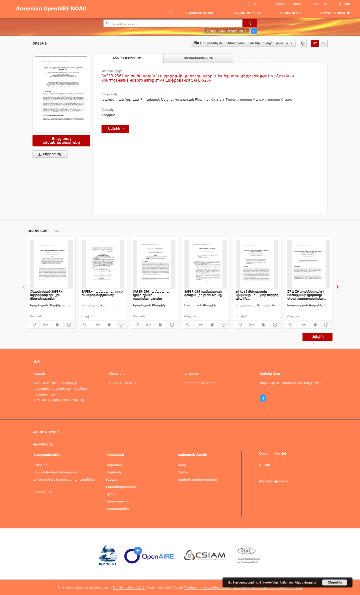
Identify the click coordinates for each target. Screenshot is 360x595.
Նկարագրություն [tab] (127, 58)
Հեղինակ (113, 472)
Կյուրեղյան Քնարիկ (191, 99)
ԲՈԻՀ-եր (41, 465)
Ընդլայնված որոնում (226, 31)
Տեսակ (111, 479)
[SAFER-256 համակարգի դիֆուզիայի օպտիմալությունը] (154, 264)
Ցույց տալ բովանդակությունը (61, 140)
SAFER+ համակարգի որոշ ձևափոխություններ (102, 293)
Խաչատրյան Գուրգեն (120, 99)
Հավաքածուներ (247, 13)
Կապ (182, 465)
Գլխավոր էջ (42, 444)
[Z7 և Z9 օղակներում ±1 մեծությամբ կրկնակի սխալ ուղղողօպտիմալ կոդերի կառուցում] (309, 264)
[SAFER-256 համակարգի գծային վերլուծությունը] (205, 264)
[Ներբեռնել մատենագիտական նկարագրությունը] (45, 324)
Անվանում (114, 465)
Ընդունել (335, 582)
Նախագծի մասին (199, 13)
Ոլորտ (111, 494)
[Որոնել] (249, 23)
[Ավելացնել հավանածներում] (303, 43)
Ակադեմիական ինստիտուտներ (60, 472)
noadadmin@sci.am (200, 383)
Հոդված (108, 115)
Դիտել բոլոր (44, 492)
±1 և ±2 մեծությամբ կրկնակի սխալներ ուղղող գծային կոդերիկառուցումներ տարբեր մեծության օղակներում (257, 295)
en (254, 4)
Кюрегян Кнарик (279, 99)
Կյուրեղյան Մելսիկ (156, 99)
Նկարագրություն (120, 501)
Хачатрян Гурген (223, 99)
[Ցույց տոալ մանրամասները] (68, 324)
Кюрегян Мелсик (251, 99)
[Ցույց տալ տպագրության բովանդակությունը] (57, 324)
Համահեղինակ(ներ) (122, 487)
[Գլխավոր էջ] (170, 13)
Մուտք (344, 4)
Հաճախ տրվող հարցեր (197, 479)
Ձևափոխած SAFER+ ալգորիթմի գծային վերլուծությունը (46, 295)
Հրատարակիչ (118, 508)
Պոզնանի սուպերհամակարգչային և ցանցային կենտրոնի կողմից (243, 587)
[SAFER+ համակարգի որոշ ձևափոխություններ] (103, 264)
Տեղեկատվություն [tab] (198, 58)
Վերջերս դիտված (335, 13)
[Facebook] (263, 398)
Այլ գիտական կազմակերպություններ (65, 479)
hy (315, 43)
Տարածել (320, 4)
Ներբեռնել (48, 154)
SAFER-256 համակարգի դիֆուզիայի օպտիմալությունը (151, 295)
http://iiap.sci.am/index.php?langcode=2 (291, 383)
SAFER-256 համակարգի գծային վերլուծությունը (203, 293)
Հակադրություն (289, 4)
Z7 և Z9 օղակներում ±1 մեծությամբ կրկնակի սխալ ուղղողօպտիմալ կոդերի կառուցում (305, 295)
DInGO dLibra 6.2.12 (129, 587)
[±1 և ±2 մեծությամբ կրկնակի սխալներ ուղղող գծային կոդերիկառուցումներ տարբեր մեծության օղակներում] (257, 264)
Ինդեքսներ (290, 13)
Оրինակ (185, 472)
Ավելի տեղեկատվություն (298, 582)
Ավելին (318, 337)
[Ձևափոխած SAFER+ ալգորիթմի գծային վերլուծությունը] (51, 264)
